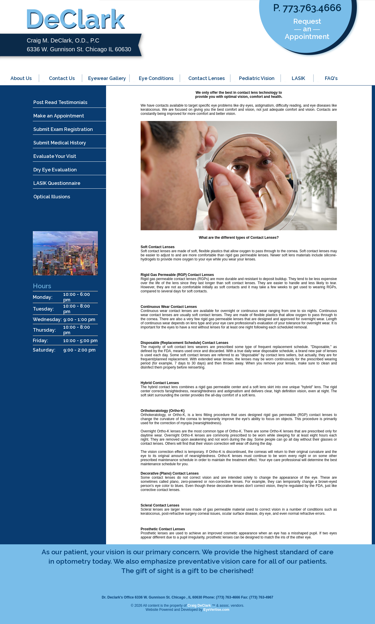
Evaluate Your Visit (54, 156)
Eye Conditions (156, 78)
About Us (21, 78)
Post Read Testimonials (60, 102)
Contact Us (62, 78)
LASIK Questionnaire (56, 183)
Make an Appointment (58, 116)
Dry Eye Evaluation (55, 170)
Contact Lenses (206, 78)
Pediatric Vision (257, 78)
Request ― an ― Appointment (307, 29)
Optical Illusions (51, 197)
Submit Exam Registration (63, 129)
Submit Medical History (59, 143)
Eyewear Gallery (107, 78)
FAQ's (331, 78)
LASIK (298, 78)
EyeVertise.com (216, 610)
